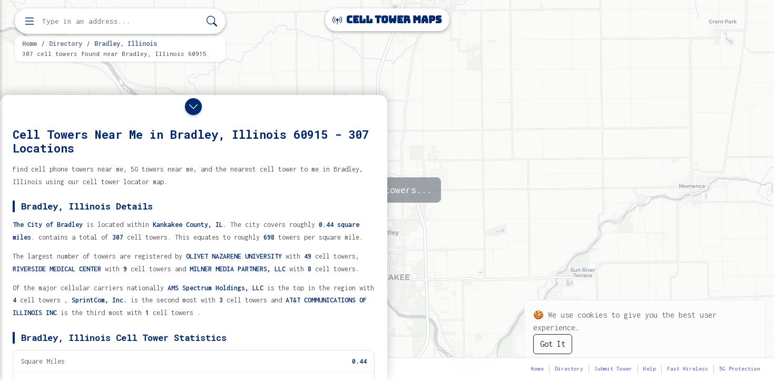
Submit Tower (613, 369)
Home (29, 43)
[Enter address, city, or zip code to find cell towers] (121, 21)
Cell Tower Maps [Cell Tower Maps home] (387, 20)
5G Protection (739, 369)
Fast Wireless (687, 369)
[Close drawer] (193, 106)
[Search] (211, 21)
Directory (65, 43)
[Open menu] (29, 21)
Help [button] (649, 369)
